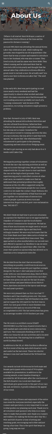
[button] (3, 3)
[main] (25, 15)
